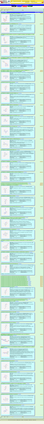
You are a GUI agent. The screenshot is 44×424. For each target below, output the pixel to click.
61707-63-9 (41, 217)
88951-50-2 (41, 284)
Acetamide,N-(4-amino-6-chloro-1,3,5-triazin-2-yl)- (9, 126)
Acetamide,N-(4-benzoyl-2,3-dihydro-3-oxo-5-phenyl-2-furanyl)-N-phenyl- (13, 217)
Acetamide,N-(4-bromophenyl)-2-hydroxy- (8, 286)
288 (25, 10)
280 (14, 10)
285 (21, 10)
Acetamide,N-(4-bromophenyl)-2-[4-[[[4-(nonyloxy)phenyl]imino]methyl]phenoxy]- (14, 283)
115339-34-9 (41, 126)
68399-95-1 (41, 218)
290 (28, 10)
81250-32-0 (41, 70)
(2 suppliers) (19, 263)
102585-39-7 (41, 322)
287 (24, 10)
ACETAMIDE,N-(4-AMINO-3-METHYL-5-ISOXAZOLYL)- (10, 104)
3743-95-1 (41, 82)
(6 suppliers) (9, 58)
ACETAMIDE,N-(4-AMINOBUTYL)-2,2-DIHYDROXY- (9, 161)
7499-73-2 (41, 229)
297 (38, 10)
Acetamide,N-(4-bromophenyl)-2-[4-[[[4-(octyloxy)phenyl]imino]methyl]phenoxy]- (14, 284)
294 (34, 10)
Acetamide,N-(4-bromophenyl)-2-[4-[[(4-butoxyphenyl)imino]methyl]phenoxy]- (14, 276)
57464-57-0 (41, 206)
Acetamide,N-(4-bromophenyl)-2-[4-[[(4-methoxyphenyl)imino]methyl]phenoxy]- (14, 279)
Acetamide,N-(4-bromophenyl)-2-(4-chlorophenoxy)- (9, 263)
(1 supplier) (16, 82)
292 (31, 10)
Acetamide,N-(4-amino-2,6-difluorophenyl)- (8, 82)
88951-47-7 (41, 285)
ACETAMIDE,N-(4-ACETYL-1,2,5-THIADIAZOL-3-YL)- (9, 23)
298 (39, 10)
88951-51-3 (41, 283)
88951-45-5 (41, 280)
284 (19, 10)
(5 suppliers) (2, 35)
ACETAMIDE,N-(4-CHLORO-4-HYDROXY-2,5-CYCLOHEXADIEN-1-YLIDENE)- (13, 383)
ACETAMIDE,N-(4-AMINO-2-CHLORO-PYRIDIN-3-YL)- (9, 93)
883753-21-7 (41, 93)
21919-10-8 (41, 286)
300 (42, 10)
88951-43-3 (41, 279)
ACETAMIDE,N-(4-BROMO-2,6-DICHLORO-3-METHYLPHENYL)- (11, 218)
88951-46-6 (41, 276)
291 (29, 10)
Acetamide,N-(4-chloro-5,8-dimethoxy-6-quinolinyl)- (9, 394)
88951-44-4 (41, 277)
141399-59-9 (41, 240)
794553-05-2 (41, 71)
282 (17, 10)
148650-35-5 (41, 383)
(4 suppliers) (22, 13)
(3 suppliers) (19, 126)
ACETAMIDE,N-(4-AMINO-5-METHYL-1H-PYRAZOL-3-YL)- (10, 115)
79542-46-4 (41, 334)
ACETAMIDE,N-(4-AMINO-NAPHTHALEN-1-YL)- (8, 149)
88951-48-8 (41, 282)
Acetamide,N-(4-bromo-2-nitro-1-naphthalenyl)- (8, 229)
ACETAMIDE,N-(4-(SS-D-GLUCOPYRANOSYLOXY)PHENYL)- (11, 13)
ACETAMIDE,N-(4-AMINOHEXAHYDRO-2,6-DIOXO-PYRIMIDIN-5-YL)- (12, 172)
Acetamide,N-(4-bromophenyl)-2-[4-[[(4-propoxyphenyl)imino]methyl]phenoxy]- (14, 280)
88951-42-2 (41, 278)
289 (27, 10)
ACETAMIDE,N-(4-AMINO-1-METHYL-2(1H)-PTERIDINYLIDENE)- (11, 71)
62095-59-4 (41, 263)
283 (18, 10)
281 (15, 10)
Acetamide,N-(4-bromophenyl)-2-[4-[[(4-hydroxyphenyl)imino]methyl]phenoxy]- (14, 278)
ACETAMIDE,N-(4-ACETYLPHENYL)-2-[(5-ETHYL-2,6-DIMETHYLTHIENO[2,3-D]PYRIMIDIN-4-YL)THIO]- (18, 34)
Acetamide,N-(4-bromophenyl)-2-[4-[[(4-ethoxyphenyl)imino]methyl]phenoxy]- (14, 277)
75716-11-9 (41, 13)
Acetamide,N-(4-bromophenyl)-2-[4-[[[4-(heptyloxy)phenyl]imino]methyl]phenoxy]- (14, 281)
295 (35, 10)
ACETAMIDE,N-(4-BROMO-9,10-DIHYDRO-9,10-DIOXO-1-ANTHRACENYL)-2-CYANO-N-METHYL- (17, 240)
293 (32, 10)
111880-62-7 (41, 161)
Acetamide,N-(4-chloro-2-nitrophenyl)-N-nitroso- (9, 371)
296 (36, 10)
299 (41, 10)
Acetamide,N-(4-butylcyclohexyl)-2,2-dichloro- (8, 322)
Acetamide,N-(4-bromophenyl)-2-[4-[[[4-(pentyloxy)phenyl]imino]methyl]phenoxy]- (14, 285)
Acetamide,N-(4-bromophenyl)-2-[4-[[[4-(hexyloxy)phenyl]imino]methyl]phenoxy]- (14, 282)
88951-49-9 (41, 281)
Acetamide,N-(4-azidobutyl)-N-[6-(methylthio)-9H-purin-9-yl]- (11, 206)
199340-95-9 (41, 115)
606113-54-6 (41, 34)
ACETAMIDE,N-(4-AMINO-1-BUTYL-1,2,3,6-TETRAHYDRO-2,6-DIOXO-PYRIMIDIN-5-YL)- (15, 70)
